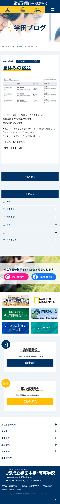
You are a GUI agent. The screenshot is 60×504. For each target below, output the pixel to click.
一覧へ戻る (30, 176)
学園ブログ (19, 46)
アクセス (20, 489)
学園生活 (5, 431)
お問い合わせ (38, 11)
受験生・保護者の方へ (10, 485)
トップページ (6, 46)
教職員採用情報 (7, 489)
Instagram (18, 277)
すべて (9, 201)
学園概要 (5, 438)
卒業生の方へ (47, 485)
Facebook (46, 277)
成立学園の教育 (8, 424)
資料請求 (7, 11)
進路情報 (5, 444)
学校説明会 (22, 11)
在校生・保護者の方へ (30, 485)
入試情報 (5, 451)
